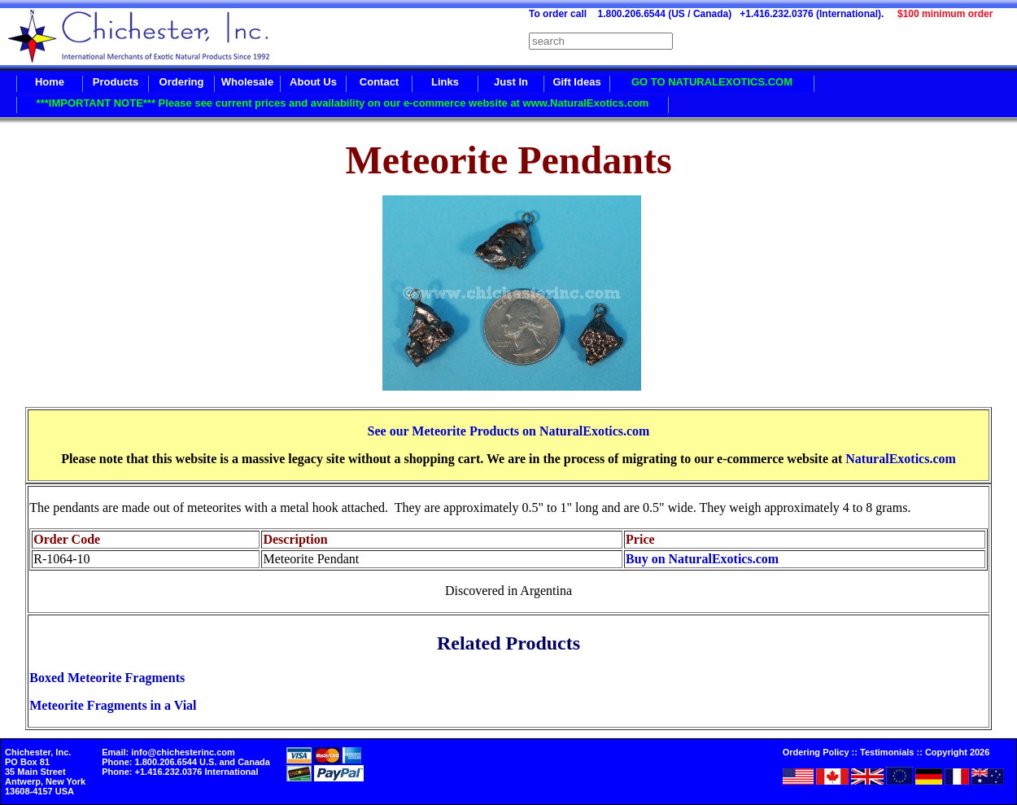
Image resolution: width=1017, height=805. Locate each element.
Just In (511, 82)
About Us (313, 82)
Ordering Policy (816, 752)
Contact (379, 82)
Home (49, 82)
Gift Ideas (576, 82)
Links (445, 82)
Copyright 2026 (957, 752)
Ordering (181, 82)
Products (115, 82)
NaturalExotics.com (900, 459)
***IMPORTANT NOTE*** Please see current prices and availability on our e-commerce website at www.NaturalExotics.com (343, 103)
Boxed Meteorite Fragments (107, 678)
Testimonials (887, 752)
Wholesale (247, 82)
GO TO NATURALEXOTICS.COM (711, 82)
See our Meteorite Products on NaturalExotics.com (509, 431)
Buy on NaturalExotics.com (702, 559)
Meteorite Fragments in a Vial (112, 705)
